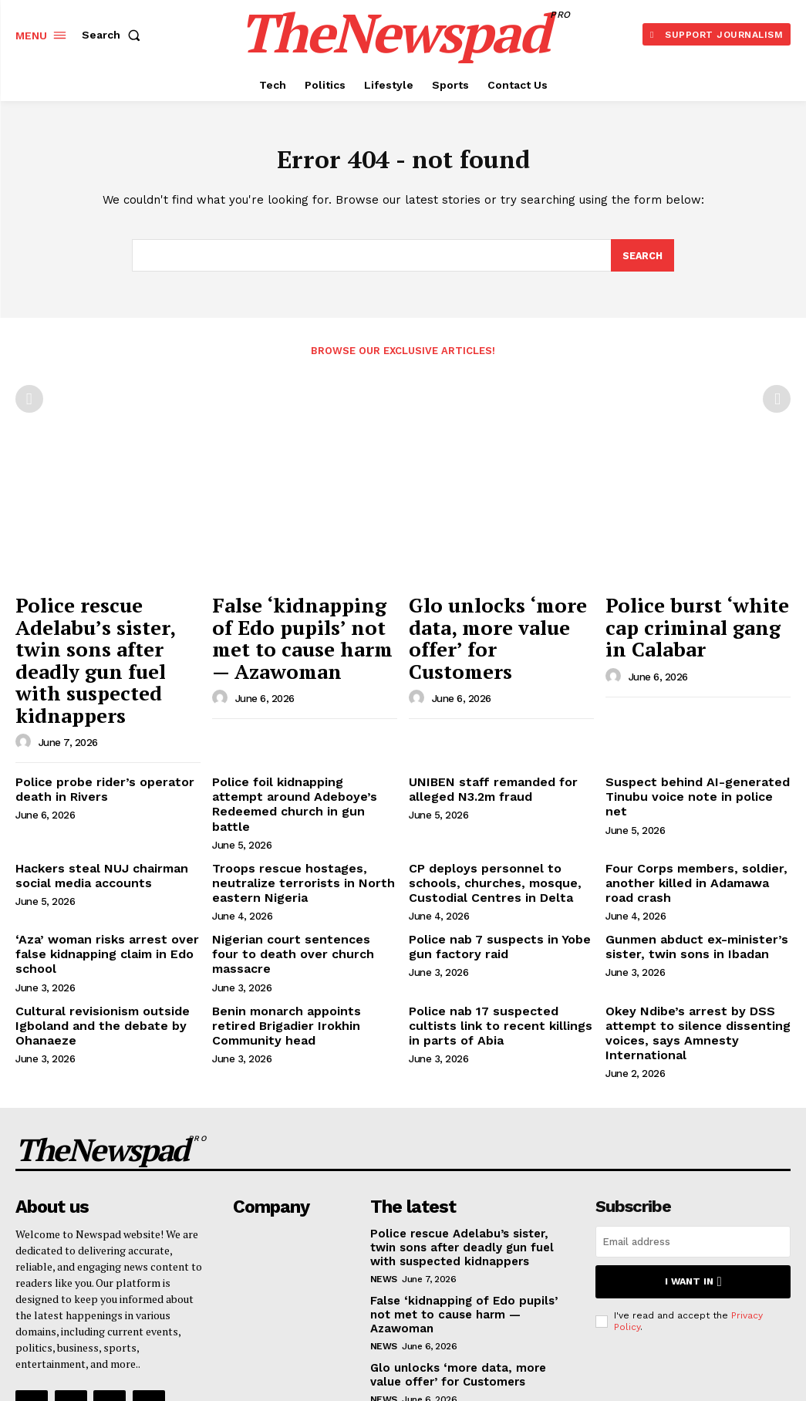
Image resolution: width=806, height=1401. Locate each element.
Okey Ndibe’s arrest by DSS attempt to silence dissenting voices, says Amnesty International (686, 934)
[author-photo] (25, 678)
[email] (693, 1135)
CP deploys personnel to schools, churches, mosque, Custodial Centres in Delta (501, 796)
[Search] (641, 259)
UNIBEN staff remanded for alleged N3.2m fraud (483, 723)
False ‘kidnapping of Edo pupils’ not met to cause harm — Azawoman (302, 621)
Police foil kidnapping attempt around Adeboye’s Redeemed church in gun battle (295, 730)
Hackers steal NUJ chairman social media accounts (92, 789)
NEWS (383, 1169)
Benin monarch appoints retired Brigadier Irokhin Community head (299, 928)
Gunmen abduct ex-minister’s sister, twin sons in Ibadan (687, 855)
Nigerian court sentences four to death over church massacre (302, 855)
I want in (693, 1174)
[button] (114, 35)
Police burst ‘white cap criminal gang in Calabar (698, 613)
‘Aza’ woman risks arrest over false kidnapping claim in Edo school (96, 861)
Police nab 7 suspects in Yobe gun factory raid (490, 855)
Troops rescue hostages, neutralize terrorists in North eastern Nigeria (291, 796)
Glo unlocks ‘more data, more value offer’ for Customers (497, 621)
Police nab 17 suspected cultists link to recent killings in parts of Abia (497, 928)
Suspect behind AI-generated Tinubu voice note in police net (691, 723)
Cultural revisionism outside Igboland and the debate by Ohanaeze (93, 928)
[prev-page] (29, 403)
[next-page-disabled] (777, 403)
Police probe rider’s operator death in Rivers (94, 723)
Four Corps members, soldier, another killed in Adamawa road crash (692, 796)
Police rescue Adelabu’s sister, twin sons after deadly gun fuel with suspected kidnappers (101, 629)
